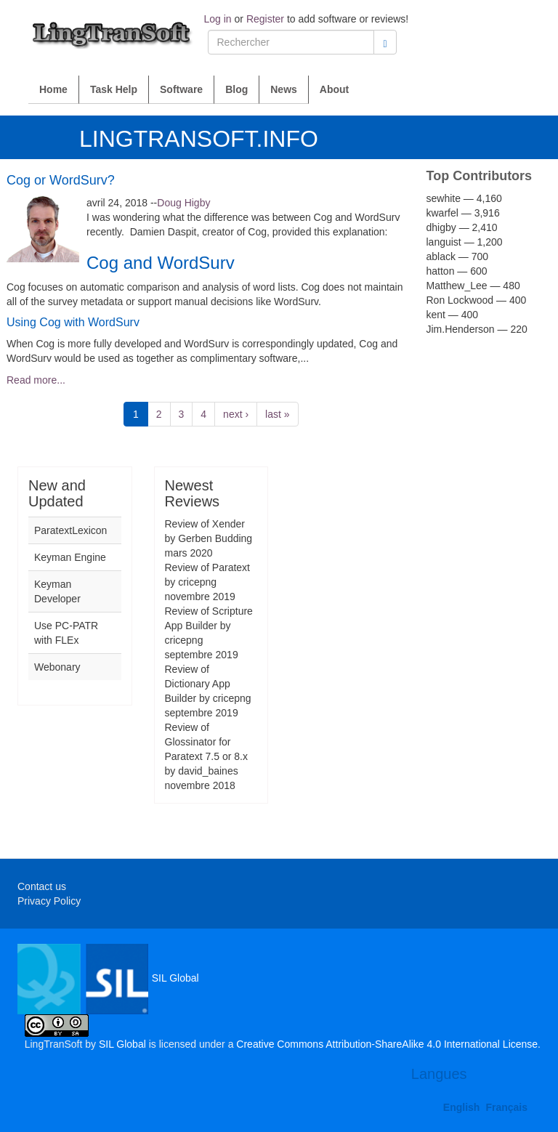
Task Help (113, 89)
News (283, 89)
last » (277, 414)
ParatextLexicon (70, 530)
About (334, 89)
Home (53, 89)
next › (235, 414)
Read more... (36, 380)
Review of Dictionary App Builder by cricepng (208, 683)
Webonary (57, 667)
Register (265, 19)
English (461, 1107)
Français (506, 1107)
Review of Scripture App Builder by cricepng (209, 625)
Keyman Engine (70, 557)
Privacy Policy (49, 901)
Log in (218, 19)
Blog (236, 89)
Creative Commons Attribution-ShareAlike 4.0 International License (387, 1044)
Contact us (41, 886)
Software (181, 89)
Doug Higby (183, 203)
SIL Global (108, 978)
